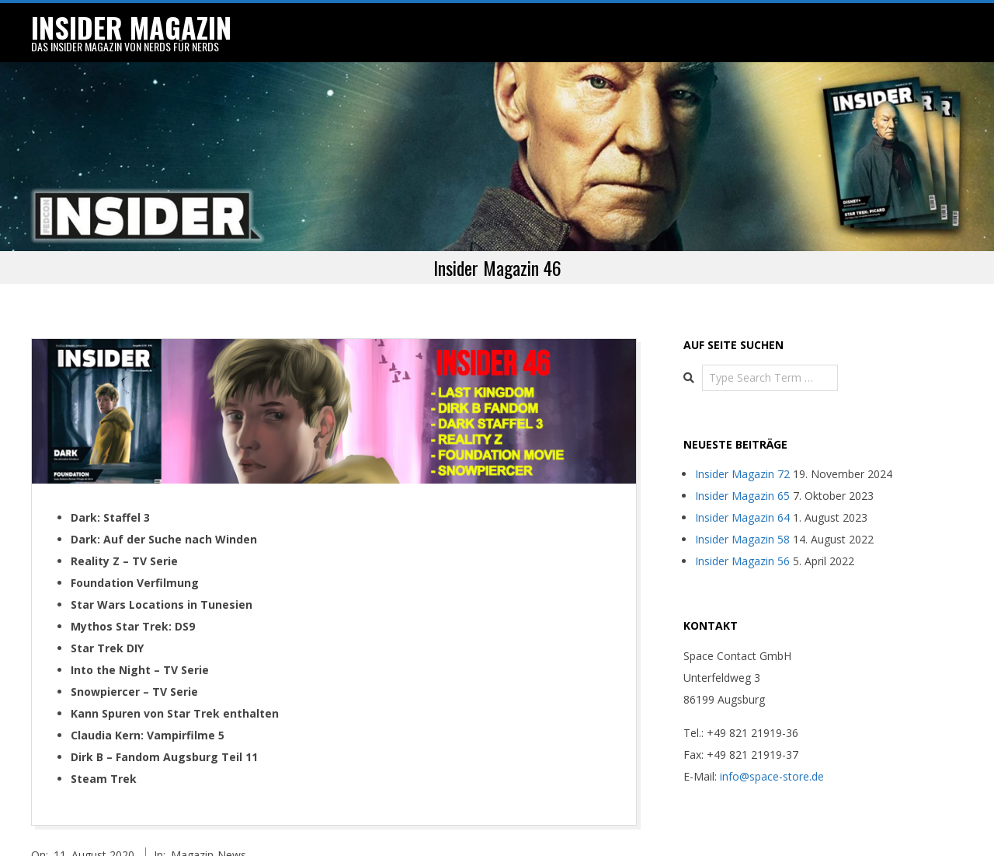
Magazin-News (208, 842)
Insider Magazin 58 (742, 527)
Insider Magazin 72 (742, 462)
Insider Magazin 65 (742, 484)
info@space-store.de (772, 764)
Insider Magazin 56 (742, 549)
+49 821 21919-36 (752, 721)
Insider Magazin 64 (742, 505)
